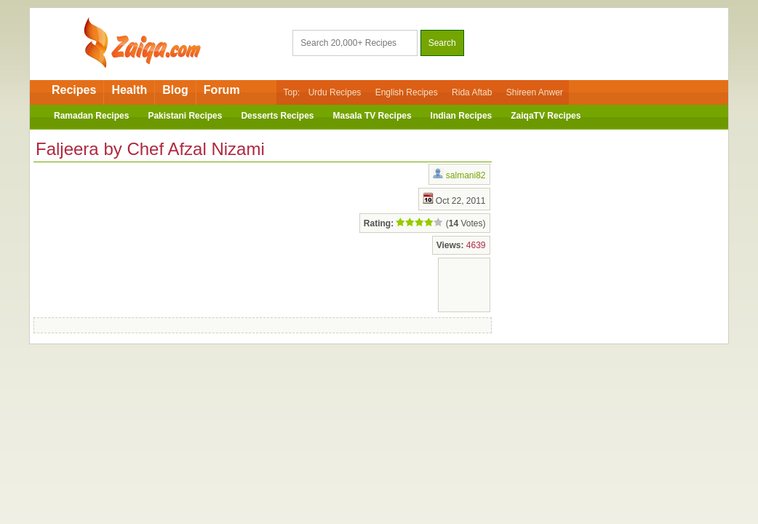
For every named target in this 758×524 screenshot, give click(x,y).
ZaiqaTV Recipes (546, 116)
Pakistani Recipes (185, 116)
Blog (175, 90)
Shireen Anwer (534, 92)
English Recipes (406, 92)
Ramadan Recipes (91, 116)
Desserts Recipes (277, 116)
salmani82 (466, 175)
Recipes (74, 90)
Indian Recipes (461, 116)
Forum (222, 90)
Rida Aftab (472, 92)
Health (129, 90)
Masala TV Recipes (372, 116)
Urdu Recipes (335, 92)
